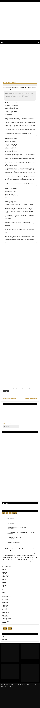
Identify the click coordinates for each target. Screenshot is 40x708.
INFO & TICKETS (6, 575)
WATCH (4, 591)
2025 (4, 609)
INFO (10, 513)
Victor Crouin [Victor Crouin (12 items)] (26, 561)
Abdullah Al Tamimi (10, 388)
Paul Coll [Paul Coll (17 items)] (5, 559)
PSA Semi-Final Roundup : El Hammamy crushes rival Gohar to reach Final (21, 532)
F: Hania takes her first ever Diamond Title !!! (16, 522)
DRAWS (4, 569)
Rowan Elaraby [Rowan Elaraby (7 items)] (16, 559)
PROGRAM (5, 585)
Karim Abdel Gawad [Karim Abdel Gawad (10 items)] (11, 553)
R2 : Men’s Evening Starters (8, 424)
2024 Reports (5, 608)
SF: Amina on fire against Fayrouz (14, 542)
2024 (4, 606)
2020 (4, 598)
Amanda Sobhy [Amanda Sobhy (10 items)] (11, 548)
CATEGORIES (14, 513)
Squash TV (5, 639)
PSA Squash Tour (6, 638)
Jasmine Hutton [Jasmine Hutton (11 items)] (31, 551)
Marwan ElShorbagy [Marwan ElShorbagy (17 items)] (30, 553)
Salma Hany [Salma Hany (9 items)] (20, 559)
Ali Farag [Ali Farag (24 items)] (5, 548)
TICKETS (5, 589)
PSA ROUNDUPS (6, 618)
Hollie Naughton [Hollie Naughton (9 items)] (21, 551)
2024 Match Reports (7, 566)
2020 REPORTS (6, 599)
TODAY (4, 619)
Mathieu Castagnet (22, 388)
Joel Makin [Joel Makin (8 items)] (5, 553)
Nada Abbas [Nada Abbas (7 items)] (31, 555)
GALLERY (5, 570)
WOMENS (5, 621)
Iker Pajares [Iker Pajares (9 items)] (26, 551)
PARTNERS (5, 580)
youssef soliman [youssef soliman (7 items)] (7, 563)
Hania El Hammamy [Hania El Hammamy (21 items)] (12, 551)
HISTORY (5, 572)
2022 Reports (5, 605)
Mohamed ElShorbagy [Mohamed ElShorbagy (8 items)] (19, 555)
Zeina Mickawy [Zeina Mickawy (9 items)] (12, 563)
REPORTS (19, 684)
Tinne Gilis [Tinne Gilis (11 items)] (19, 561)
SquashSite (5, 636)
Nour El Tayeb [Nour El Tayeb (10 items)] (34, 557)
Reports (4, 586)
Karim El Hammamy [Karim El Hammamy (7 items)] (18, 553)
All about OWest (6, 567)
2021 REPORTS (5, 391)
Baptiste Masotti (16, 388)
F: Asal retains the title (12, 517)
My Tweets (5, 505)
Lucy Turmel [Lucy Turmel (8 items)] (22, 553)
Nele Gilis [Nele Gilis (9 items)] (6, 557)
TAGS (7, 513)
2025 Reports (5, 610)
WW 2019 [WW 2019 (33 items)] (32, 562)
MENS (4, 615)
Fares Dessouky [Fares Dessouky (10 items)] (31, 548)
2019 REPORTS (6, 596)
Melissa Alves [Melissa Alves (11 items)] (12, 555)
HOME (4, 573)
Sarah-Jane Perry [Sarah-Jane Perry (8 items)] (29, 559)
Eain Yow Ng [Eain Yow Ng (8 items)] (26, 548)
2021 (4, 600)
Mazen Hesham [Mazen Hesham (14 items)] (6, 555)
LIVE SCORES (5, 576)
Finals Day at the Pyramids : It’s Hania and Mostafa (17, 527)
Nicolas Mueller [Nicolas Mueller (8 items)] (10, 557)
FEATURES (5, 612)
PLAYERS (5, 582)
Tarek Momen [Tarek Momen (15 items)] (10, 561)
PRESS (4, 583)
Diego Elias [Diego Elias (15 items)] (21, 548)
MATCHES (5, 578)
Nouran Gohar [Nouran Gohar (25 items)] (17, 557)
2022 (4, 603)
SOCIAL (4, 588)
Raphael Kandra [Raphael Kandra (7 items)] (11, 559)
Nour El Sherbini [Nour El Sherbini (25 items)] (27, 557)
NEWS (4, 513)
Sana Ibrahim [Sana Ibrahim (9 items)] (24, 559)
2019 (4, 595)
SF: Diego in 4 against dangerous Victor (15, 537)
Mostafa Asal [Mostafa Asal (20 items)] (26, 555)
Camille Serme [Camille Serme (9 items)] (16, 548)
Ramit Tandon (28, 388)
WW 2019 (5, 622)
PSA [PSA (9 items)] (8, 559)
